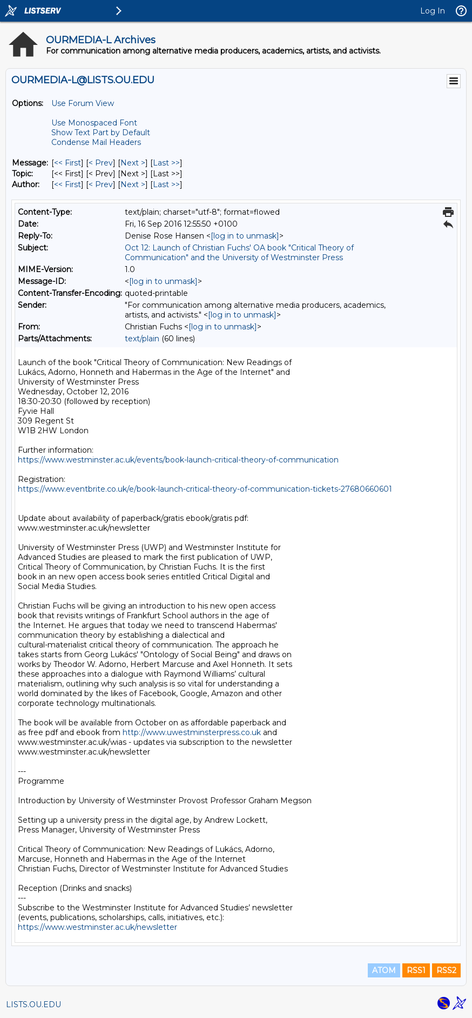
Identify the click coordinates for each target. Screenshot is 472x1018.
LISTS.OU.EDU (33, 1004)
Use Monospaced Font (94, 123)
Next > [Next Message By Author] (132, 184)
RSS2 (446, 970)
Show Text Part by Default (100, 132)
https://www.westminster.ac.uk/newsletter (97, 927)
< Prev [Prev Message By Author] (101, 184)
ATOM (384, 970)
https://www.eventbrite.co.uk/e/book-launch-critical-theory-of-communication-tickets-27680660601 (205, 489)
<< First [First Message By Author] (67, 184)
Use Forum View (82, 103)
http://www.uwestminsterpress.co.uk (192, 732)
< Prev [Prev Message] (101, 163)
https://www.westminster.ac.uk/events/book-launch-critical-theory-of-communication (178, 460)
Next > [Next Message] (132, 163)
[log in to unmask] (245, 236)
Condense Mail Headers (96, 142)
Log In (432, 11)
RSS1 (416, 970)
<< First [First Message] (67, 163)
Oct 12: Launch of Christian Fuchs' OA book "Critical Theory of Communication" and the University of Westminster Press (239, 252)
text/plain (142, 338)
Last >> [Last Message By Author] (166, 184)
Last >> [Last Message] (166, 163)
